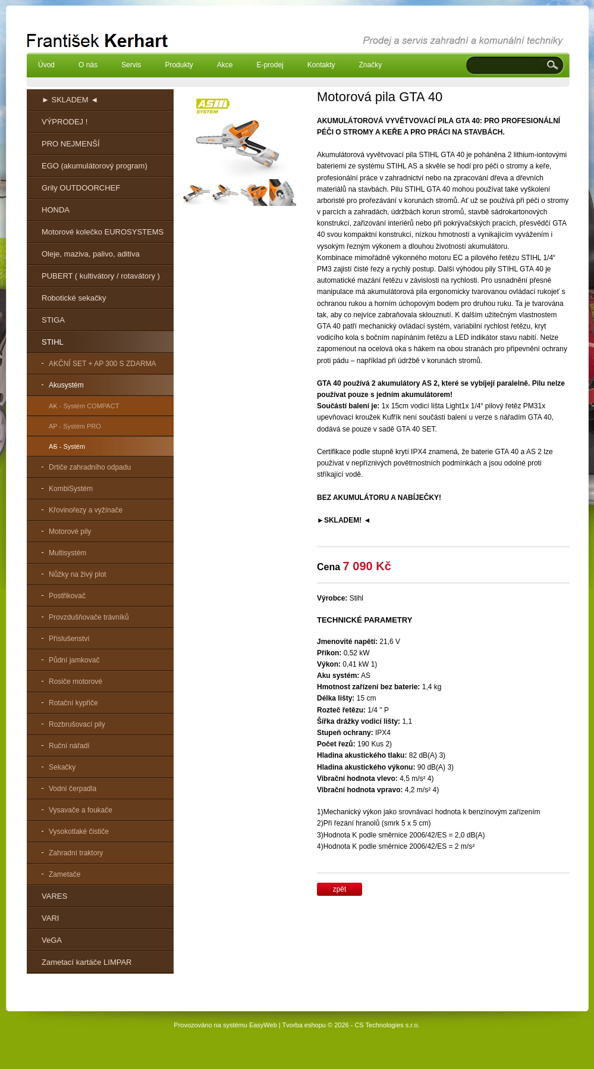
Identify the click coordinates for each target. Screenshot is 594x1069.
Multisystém (67, 553)
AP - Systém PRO (75, 426)
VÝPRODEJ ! (64, 121)
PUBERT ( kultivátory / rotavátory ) (101, 275)
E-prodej (269, 65)
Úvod (46, 65)
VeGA (52, 940)
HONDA (56, 209)
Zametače (64, 874)
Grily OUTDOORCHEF (81, 187)
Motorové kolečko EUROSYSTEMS (103, 231)
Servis (131, 65)
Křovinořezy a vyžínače (85, 510)
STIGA (53, 319)
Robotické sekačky (74, 297)
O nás (88, 65)
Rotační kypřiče (73, 703)
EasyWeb (263, 1025)
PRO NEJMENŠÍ (71, 143)
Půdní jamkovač (74, 660)
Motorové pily (70, 531)
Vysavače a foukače (80, 810)
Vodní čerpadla (72, 788)
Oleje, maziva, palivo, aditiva (91, 253)
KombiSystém (71, 489)
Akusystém (66, 385)
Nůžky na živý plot (77, 574)
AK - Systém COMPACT (84, 406)
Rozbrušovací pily (77, 724)
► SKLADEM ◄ (70, 99)
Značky (370, 65)
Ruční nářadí (69, 746)
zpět (340, 889)
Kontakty (321, 65)
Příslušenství (69, 638)
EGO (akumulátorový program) (94, 165)
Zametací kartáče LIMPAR (86, 962)
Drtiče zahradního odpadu (90, 467)
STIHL (53, 341)
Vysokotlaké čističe (79, 831)
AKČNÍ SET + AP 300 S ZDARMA (102, 364)
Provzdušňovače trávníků (89, 617)
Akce (225, 65)
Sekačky (62, 767)
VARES (54, 896)
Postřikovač (67, 596)
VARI (50, 918)
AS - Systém (67, 446)
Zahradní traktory (76, 853)
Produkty (179, 65)
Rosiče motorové (75, 681)
